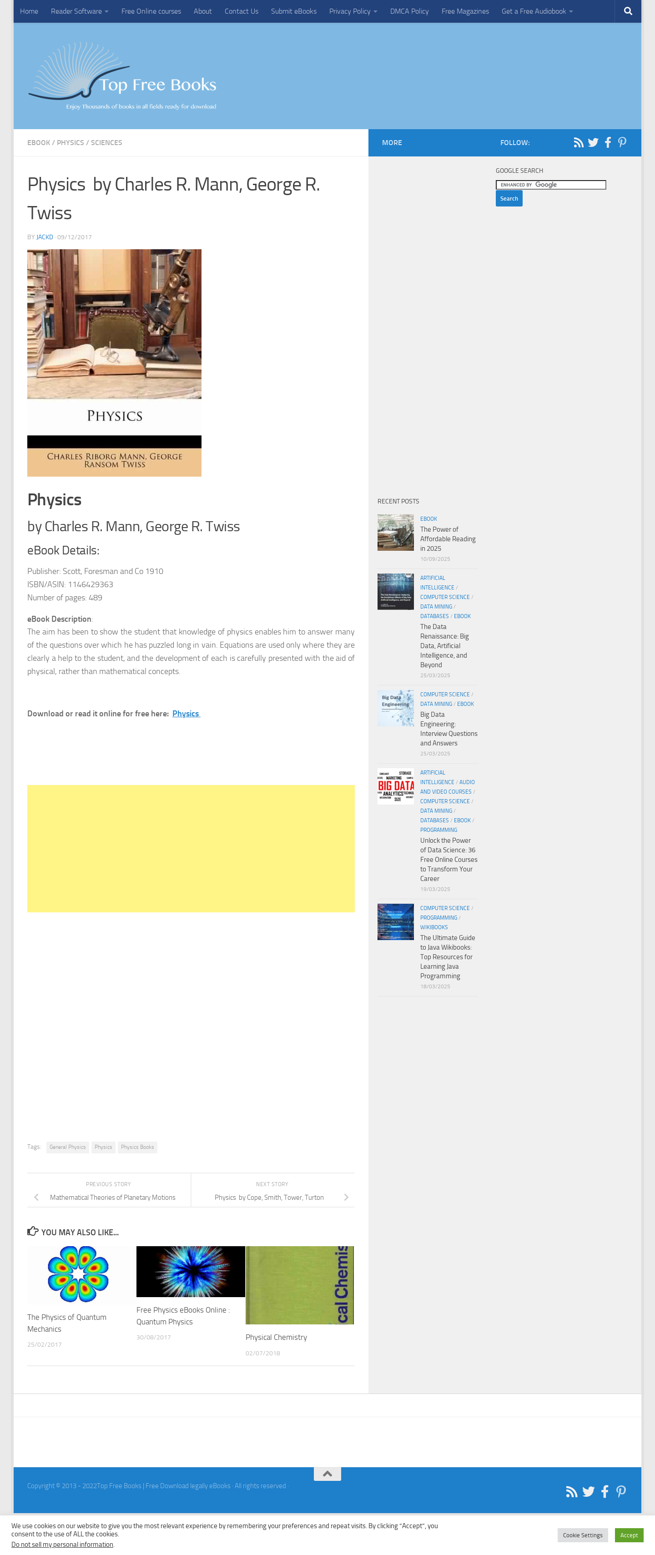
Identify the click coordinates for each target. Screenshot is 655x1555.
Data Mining (436, 607)
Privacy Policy (350, 11)
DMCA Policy (409, 11)
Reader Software (76, 11)
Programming (438, 830)
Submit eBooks (294, 11)
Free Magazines (465, 11)
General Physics (68, 1147)
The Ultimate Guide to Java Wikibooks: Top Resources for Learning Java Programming (447, 957)
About (203, 11)
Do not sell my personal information (62, 1544)
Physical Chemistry (276, 1337)
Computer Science (445, 597)
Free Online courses (151, 11)
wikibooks (434, 927)
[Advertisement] (191, 848)
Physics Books (137, 1147)
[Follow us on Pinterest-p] (622, 142)
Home (29, 11)
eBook (38, 142)
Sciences (106, 142)
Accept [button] (629, 1535)
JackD (44, 237)
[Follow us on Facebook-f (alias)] (607, 142)
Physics (70, 142)
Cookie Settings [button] (583, 1535)
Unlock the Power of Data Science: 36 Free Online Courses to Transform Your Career (449, 859)
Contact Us (241, 11)
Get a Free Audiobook (534, 11)
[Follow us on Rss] (578, 142)
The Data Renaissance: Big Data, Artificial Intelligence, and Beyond (444, 646)
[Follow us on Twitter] (593, 142)
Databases (434, 616)
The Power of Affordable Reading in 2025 (448, 539)
